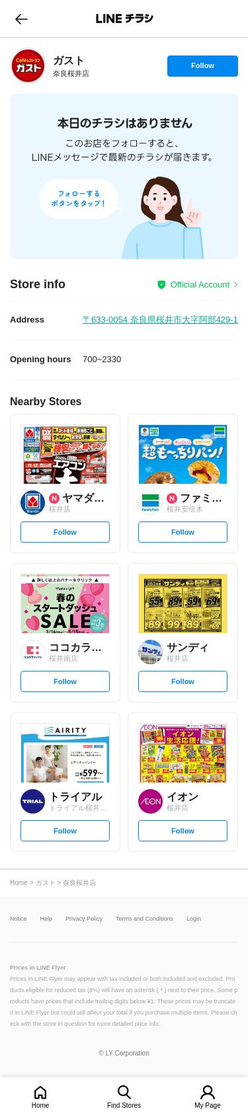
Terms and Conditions (144, 919)
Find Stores (124, 1105)
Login (193, 919)
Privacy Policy (84, 919)
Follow (202, 69)
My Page (207, 1105)
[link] (28, 66)
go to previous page (21, 18)
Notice (18, 919)
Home (41, 1105)
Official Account (200, 284)
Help (46, 919)
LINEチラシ (125, 18)
